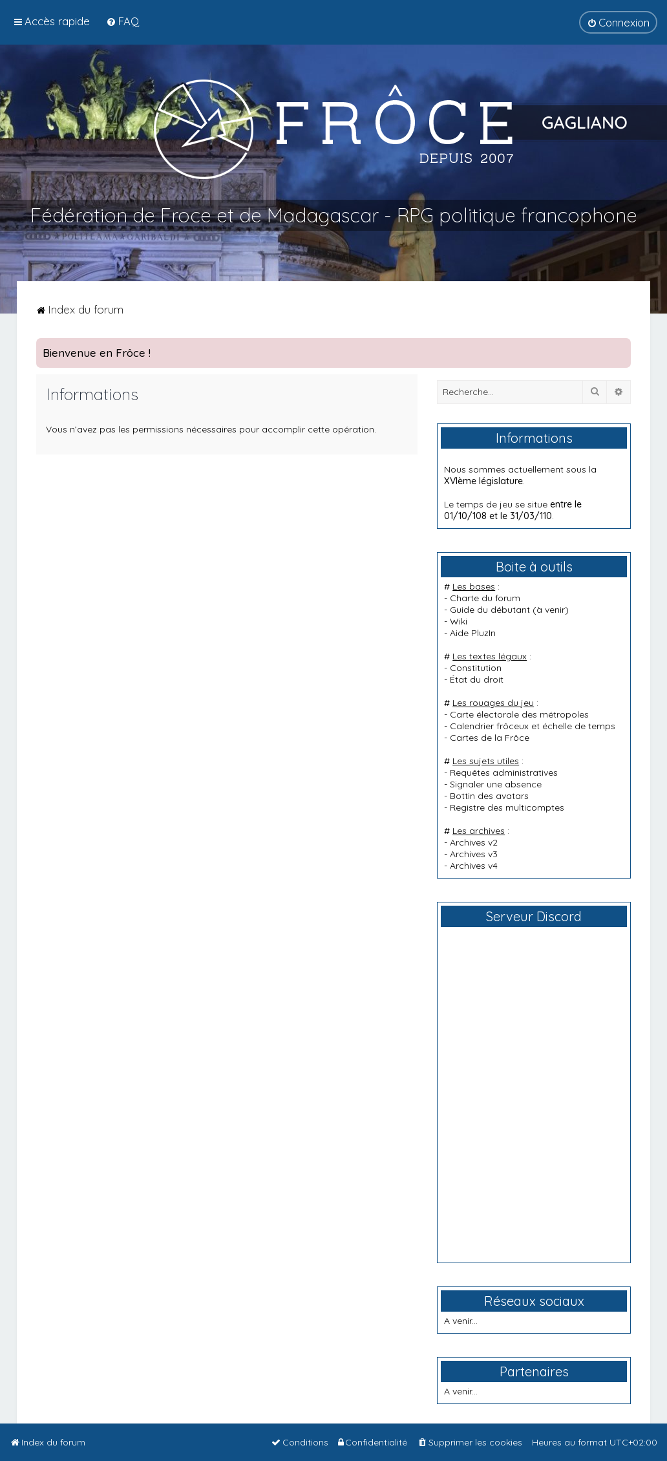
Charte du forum (485, 598)
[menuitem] (122, 21)
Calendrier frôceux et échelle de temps (532, 726)
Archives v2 (474, 842)
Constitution (476, 668)
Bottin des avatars (489, 796)
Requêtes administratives (504, 772)
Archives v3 (474, 854)
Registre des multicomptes (507, 807)
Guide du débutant (490, 609)
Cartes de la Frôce (489, 737)
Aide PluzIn (473, 633)
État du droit (476, 679)
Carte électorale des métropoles (519, 714)
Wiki (458, 621)
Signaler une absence (496, 784)
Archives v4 (474, 865)
